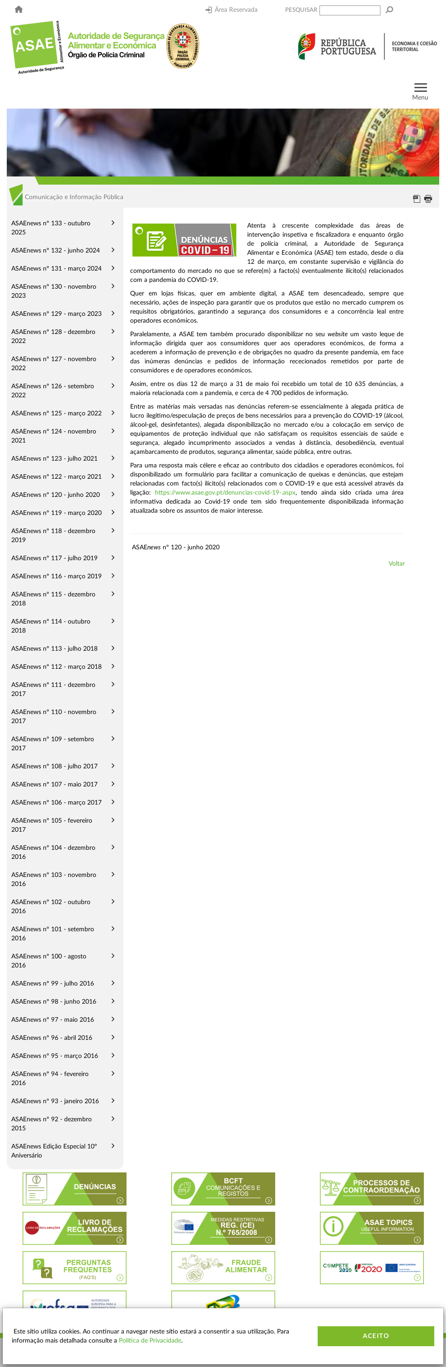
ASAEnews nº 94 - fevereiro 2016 (50, 1078)
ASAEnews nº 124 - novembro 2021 (53, 436)
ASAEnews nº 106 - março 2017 (56, 803)
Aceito (376, 1336)
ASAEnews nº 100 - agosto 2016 (48, 961)
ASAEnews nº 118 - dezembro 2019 (53, 535)
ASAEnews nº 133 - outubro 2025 (50, 228)
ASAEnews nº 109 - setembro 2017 (52, 744)
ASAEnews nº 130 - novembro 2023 (53, 291)
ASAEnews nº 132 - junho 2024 (55, 251)
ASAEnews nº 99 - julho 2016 (52, 984)
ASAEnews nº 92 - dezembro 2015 (51, 1124)
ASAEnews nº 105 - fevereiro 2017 (51, 825)
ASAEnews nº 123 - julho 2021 (54, 459)
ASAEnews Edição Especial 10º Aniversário (54, 1151)
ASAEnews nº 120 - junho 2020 (55, 495)
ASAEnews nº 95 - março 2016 (54, 1056)
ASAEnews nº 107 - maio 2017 (54, 784)
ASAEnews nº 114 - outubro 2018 (50, 626)
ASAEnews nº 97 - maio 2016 (52, 1020)
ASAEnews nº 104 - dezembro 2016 (53, 852)
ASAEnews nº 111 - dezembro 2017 (53, 689)
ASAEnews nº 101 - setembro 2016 (52, 934)
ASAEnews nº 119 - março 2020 (56, 513)
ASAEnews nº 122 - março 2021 (56, 477)
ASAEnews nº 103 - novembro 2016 (53, 879)
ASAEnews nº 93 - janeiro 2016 (55, 1101)
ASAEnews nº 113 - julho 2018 (54, 649)
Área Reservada (232, 9)
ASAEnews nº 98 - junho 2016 (53, 1002)
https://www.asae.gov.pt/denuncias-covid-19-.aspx (225, 493)
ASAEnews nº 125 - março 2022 (56, 413)
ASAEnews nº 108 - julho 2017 (54, 766)
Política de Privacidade (150, 1341)
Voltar (397, 564)
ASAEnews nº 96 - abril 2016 (51, 1038)
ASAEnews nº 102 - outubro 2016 (50, 907)
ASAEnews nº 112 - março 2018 (56, 667)
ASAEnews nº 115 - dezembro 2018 (53, 599)
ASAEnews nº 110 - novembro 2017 (53, 716)
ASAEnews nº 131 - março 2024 (56, 269)
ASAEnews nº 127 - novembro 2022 (53, 364)
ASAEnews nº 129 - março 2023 (56, 314)
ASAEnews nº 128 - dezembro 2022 (53, 336)
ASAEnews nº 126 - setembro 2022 (52, 391)
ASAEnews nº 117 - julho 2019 (54, 558)
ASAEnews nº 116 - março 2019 (56, 576)
